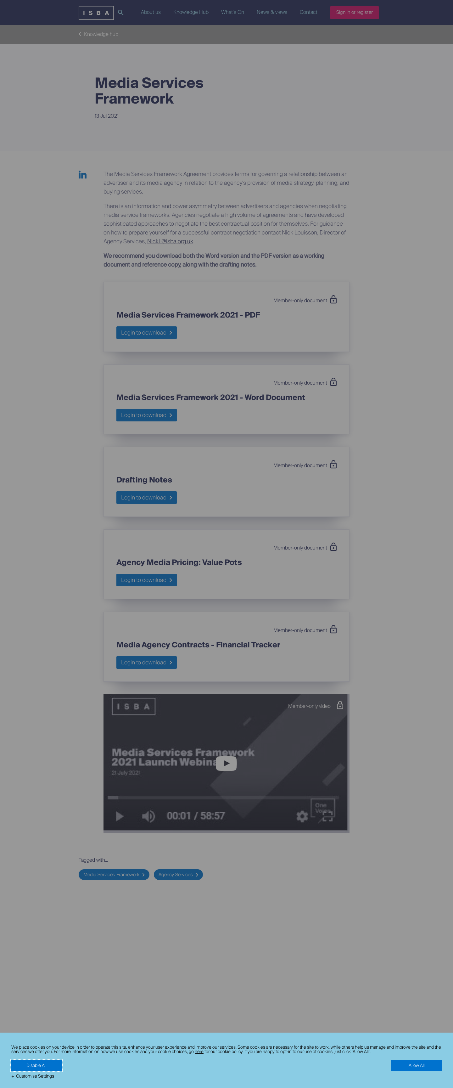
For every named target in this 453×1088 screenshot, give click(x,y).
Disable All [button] (36, 1065)
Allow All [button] (417, 1065)
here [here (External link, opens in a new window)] (199, 1052)
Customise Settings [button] (35, 1076)
